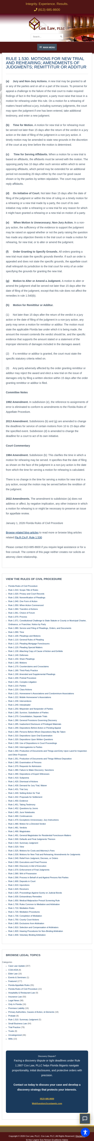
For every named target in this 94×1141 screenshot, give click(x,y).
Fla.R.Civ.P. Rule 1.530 (28, 537)
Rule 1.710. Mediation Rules (21, 908)
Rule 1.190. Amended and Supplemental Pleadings (31, 674)
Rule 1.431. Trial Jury (18, 789)
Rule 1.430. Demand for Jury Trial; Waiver (27, 785)
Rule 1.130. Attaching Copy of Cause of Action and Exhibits (35, 651)
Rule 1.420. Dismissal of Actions (23, 781)
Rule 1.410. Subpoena (18, 778)
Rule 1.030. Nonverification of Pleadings (26, 597)
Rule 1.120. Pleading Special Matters (25, 647)
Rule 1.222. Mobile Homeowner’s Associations (29, 697)
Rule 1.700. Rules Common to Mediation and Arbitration (34, 904)
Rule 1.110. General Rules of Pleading (26, 640)
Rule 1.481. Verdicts (17, 827)
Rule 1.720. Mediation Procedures (24, 912)
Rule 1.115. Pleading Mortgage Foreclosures (29, 643)
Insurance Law (15, 997)
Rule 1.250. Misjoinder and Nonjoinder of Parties (30, 709)
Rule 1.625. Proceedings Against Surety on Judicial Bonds (35, 893)
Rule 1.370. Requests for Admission (24, 766)
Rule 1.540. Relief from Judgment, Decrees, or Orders (33, 858)
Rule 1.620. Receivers (18, 889)
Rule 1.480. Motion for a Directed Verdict (27, 824)
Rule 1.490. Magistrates (19, 831)
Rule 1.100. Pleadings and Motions (24, 636)
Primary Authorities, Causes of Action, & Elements (31, 1012)
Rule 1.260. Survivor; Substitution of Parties (28, 712)
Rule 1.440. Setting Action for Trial (24, 793)
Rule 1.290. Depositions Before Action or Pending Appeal (34, 728)
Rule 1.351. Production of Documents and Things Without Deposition (40, 759)
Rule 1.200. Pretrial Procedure (22, 678)
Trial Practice (14, 1027)
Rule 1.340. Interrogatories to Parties (25, 747)
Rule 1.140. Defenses (18, 655)
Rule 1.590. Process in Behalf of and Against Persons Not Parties (38, 877)
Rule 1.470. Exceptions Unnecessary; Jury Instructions (33, 820)
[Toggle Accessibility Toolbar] (85, 1132)
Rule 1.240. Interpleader (19, 705)
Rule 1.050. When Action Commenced (25, 605)
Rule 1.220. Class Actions (20, 689)
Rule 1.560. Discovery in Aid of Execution (27, 866)
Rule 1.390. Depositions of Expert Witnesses (28, 774)
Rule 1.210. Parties (17, 686)
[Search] (61, 36)
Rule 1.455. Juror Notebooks (21, 812)
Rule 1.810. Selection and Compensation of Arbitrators (33, 927)
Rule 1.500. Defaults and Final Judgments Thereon (31, 839)
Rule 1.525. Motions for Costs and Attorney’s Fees (31, 851)
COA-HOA (13, 970)
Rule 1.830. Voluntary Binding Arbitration (27, 935)
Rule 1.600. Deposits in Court (22, 881)
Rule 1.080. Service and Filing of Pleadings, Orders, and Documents (39, 628)
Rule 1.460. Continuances (20, 816)
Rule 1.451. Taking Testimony (21, 804)
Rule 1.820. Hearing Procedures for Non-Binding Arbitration (35, 931)
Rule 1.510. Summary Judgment (23, 843)
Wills (10, 1039)
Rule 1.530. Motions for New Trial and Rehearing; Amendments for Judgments (44, 854)
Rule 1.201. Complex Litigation (22, 682)
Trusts (11, 1031)
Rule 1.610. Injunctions (18, 885)
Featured (12, 981)
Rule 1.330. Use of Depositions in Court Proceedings (32, 743)
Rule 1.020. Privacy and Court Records (26, 594)
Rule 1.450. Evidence (18, 801)
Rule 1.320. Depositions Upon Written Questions (30, 739)
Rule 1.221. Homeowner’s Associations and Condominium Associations (41, 693)
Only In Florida (15, 1004)
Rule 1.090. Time (16, 632)
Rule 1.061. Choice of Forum (21, 613)
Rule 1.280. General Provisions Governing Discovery (32, 720)
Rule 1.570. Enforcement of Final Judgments (28, 870)
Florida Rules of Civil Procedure (23, 586)
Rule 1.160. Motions (17, 663)
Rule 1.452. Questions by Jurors (23, 808)
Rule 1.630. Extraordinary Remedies (25, 896)
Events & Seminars (17, 977)
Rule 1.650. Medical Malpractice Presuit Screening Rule (34, 900)
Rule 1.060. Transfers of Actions (23, 609)
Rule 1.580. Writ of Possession (22, 873)
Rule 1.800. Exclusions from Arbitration (26, 923)
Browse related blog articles (22, 532)
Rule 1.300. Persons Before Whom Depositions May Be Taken (37, 732)
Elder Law (13, 973)
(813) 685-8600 (47, 1099)
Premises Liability (16, 1008)
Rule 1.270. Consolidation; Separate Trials (27, 716)
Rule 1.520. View (16, 847)
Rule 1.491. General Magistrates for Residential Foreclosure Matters (39, 835)
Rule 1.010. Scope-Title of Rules (23, 590)
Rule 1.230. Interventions (20, 701)
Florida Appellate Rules (19, 985)
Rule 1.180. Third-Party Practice (23, 670)
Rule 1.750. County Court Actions (23, 919)
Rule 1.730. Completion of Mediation (25, 916)
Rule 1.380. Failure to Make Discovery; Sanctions (31, 770)
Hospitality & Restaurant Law (21, 993)
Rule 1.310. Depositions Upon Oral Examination (30, 735)
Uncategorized (15, 1035)
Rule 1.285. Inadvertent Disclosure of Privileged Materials (34, 724)
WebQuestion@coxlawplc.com (47, 1103)
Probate (12, 1016)
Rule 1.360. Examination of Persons (25, 762)
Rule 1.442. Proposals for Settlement (25, 797)
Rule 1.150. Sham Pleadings (21, 659)
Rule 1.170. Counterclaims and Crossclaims (28, 666)
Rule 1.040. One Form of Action (22, 601)
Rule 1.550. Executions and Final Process (27, 862)
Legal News (13, 1000)
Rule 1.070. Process (17, 617)
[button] (85, 1118)
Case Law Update (16, 966)
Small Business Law (17, 1023)
